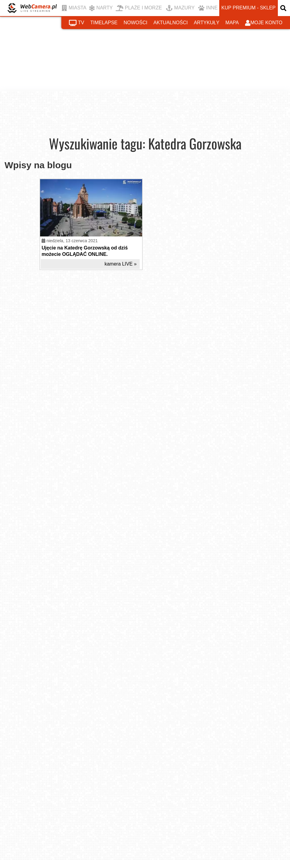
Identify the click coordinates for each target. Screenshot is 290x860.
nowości (135, 22)
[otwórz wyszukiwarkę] (284, 8)
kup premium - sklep (248, 7)
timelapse (104, 22)
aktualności (170, 22)
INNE (207, 8)
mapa (232, 22)
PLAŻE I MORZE (139, 8)
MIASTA (74, 8)
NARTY (101, 8)
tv (76, 23)
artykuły (206, 22)
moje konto (264, 23)
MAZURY (180, 8)
